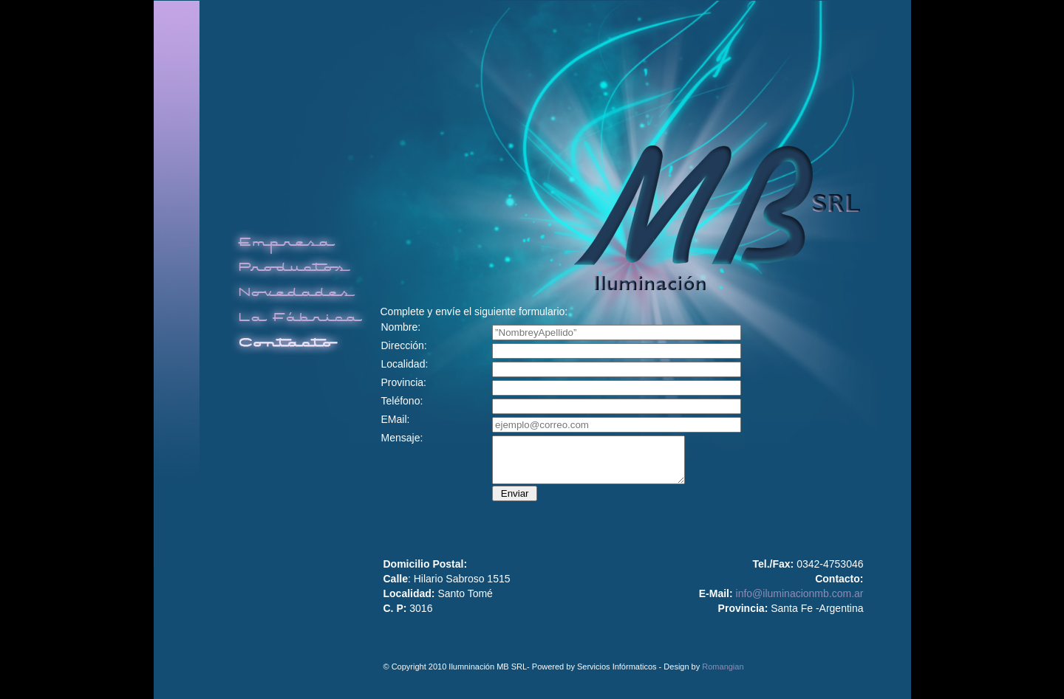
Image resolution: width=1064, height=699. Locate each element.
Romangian (722, 666)
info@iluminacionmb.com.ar (800, 593)
